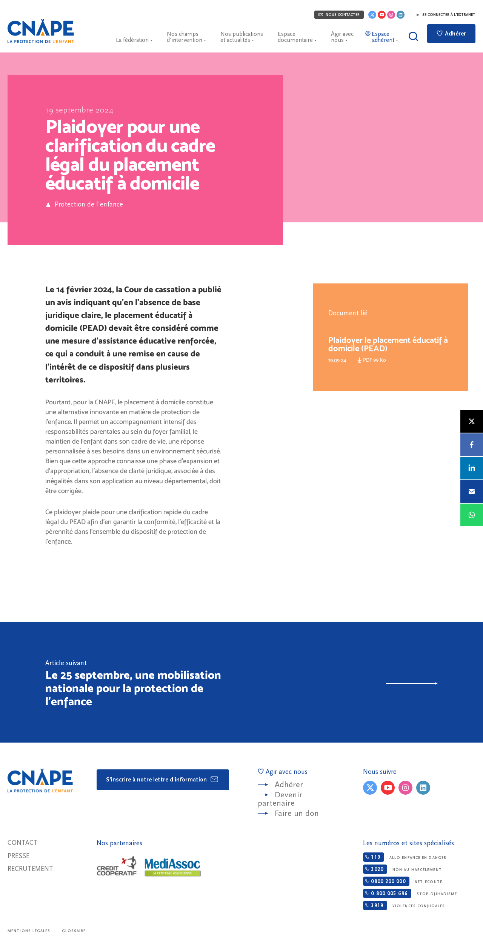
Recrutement (30, 869)
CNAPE (41, 31)
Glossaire (74, 931)
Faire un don (297, 813)
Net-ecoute (402, 881)
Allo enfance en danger (404, 857)
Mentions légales (29, 931)
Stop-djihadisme (410, 893)
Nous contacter (339, 14)
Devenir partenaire (280, 799)
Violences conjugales (404, 905)
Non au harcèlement (402, 869)
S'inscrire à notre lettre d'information (162, 779)
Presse (18, 856)
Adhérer (451, 33)
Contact (23, 843)
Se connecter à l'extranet (442, 14)
